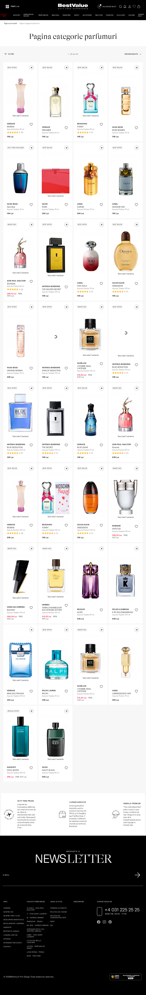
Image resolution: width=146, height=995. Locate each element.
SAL (51, 925)
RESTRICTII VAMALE (11, 931)
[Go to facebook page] (98, 922)
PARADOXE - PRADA (34, 921)
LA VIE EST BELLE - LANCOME (34, 941)
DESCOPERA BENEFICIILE (13, 920)
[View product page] (55, 96)
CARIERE (6, 908)
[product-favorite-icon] (31, 124)
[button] (31, 67)
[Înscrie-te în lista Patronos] (137, 875)
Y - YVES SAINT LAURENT (37, 914)
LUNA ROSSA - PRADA (35, 952)
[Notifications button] (125, 6)
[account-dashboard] (129, 6)
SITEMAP (7, 939)
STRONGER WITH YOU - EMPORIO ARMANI (36, 930)
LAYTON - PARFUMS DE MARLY (36, 947)
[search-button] (120, 6)
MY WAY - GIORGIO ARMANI (38, 925)
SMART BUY (141, 15)
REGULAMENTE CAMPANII (13, 923)
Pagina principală (10, 23)
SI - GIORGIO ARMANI (35, 918)
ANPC (52, 921)
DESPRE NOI (8, 912)
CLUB (15, 6)
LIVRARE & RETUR (10, 935)
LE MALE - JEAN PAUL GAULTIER (35, 909)
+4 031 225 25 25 (122, 909)
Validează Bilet (109, 7)
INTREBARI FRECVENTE (12, 943)
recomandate (131, 54)
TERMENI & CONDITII (58, 908)
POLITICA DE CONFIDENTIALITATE (58, 917)
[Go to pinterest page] (110, 922)
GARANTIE (7, 927)
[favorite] (134, 6)
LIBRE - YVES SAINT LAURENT (34, 936)
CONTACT (7, 947)
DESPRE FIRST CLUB (11, 916)
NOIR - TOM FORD (34, 956)
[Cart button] (138, 6)
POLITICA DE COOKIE (58, 912)
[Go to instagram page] (104, 922)
